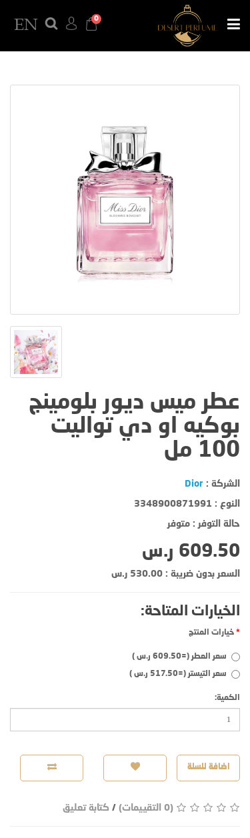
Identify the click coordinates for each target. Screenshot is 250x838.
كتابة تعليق (86, 808)
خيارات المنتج (211, 633)
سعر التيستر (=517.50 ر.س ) (184, 674)
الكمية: (227, 698)
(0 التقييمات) (146, 808)
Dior (194, 484)
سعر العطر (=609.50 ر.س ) (186, 657)
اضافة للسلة (208, 767)
